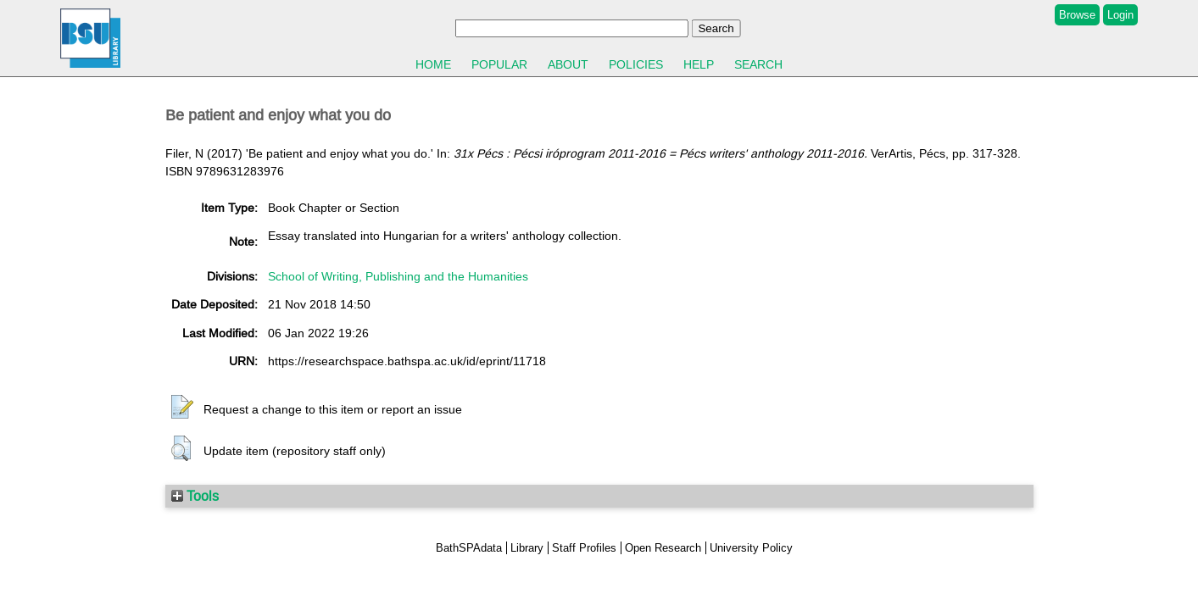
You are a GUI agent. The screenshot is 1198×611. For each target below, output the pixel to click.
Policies (636, 64)
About (568, 64)
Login (1120, 14)
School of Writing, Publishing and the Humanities (398, 276)
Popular (499, 64)
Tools (195, 495)
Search (758, 64)
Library (526, 548)
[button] (182, 407)
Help (698, 64)
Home (433, 64)
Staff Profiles (584, 548)
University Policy (751, 548)
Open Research (663, 548)
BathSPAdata (469, 548)
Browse (1077, 14)
